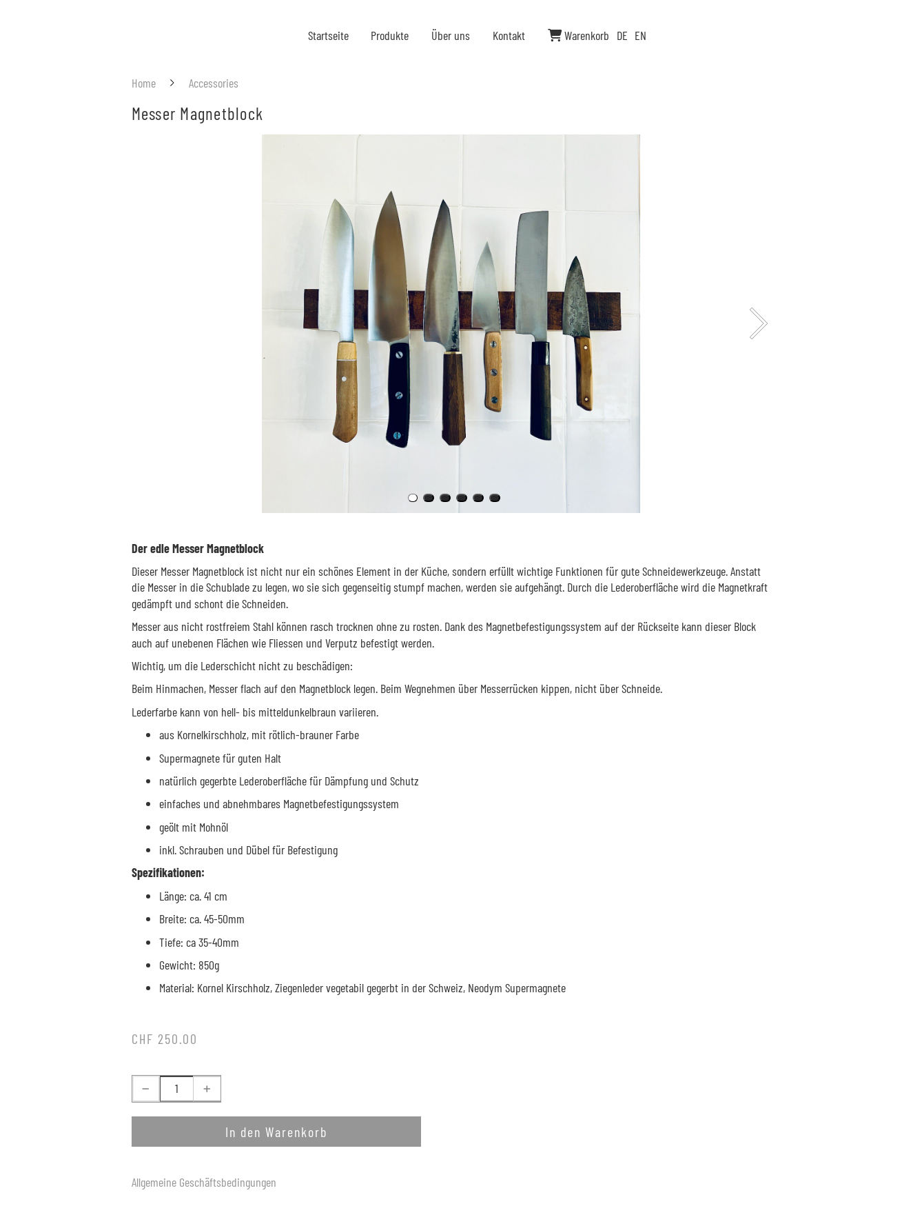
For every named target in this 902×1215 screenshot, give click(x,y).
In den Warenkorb (276, 1131)
